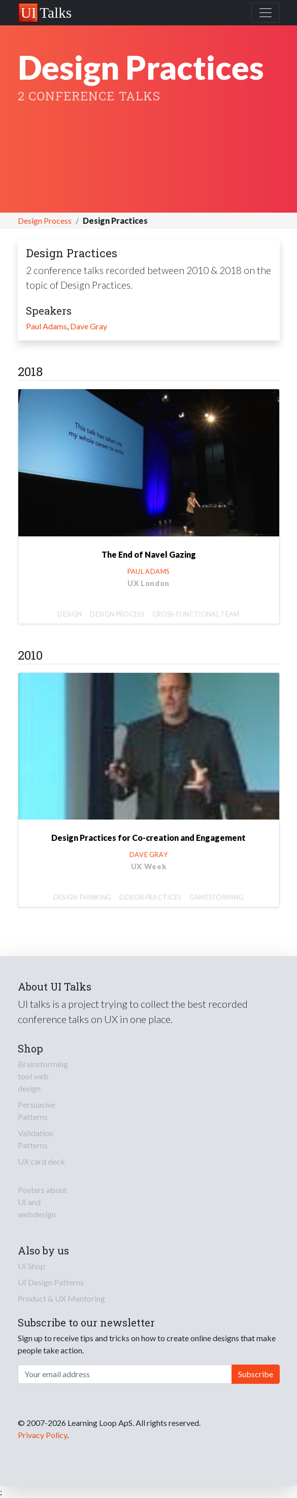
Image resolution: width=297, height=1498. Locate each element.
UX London (148, 583)
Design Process (45, 220)
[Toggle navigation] (265, 13)
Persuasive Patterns (36, 1110)
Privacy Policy (42, 1435)
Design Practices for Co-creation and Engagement (148, 837)
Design (69, 614)
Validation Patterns (35, 1139)
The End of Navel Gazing (149, 554)
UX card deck (41, 1161)
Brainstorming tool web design (43, 1076)
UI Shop (31, 1266)
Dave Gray (88, 326)
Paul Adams (46, 326)
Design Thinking (82, 897)
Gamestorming (216, 897)
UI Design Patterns (51, 1282)
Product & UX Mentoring (61, 1298)
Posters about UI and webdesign (42, 1202)
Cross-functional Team (196, 614)
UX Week (149, 866)
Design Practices (150, 897)
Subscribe (255, 1374)
